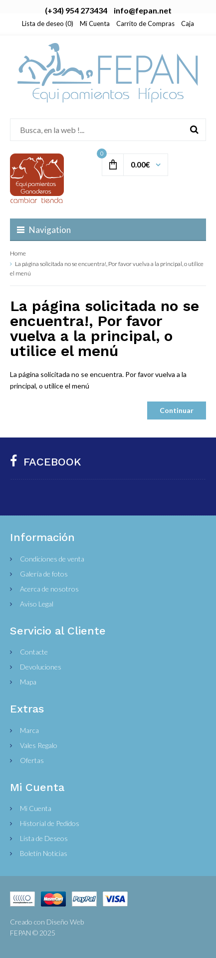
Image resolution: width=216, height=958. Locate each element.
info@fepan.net (143, 10)
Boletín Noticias (43, 853)
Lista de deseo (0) (47, 24)
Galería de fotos (44, 574)
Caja (187, 24)
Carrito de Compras (145, 24)
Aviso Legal (36, 604)
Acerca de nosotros (49, 588)
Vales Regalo (38, 745)
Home (18, 253)
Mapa (28, 682)
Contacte (34, 652)
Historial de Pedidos (49, 823)
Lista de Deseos (44, 838)
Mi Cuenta (95, 24)
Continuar (177, 410)
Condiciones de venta (52, 558)
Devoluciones (40, 666)
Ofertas (32, 760)
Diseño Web (65, 922)
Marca (29, 730)
